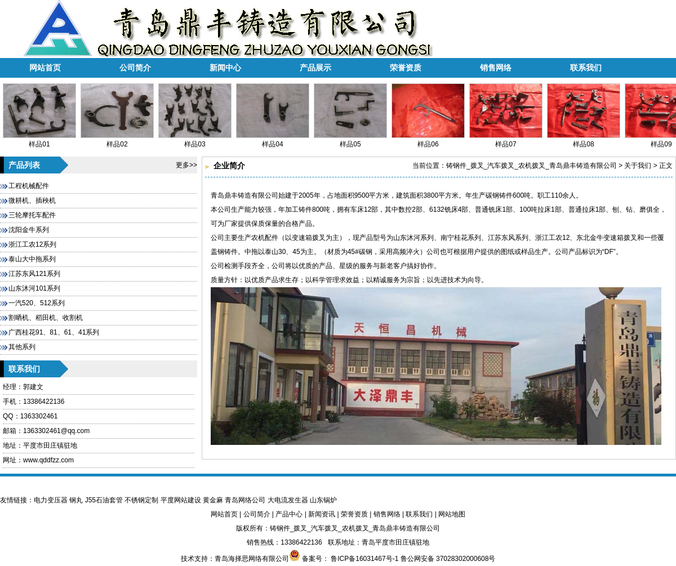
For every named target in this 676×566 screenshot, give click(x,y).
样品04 (272, 140)
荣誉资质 (405, 67)
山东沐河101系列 (34, 288)
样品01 (39, 140)
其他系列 (21, 347)
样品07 (505, 140)
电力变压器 (51, 500)
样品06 (428, 140)
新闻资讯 (321, 514)
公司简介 (135, 67)
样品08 (583, 140)
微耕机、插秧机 (32, 200)
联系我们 (586, 67)
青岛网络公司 (245, 500)
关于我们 (637, 166)
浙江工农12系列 (32, 244)
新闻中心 (225, 67)
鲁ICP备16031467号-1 (363, 559)
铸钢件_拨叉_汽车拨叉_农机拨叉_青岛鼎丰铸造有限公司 (531, 166)
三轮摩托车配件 (32, 215)
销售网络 (496, 67)
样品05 (350, 140)
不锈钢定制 (141, 500)
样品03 (195, 140)
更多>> (186, 165)
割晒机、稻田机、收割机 (45, 318)
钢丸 (76, 500)
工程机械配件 (28, 186)
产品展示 (315, 67)
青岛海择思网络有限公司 (252, 559)
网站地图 (451, 514)
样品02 (117, 140)
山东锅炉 (323, 500)
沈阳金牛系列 (28, 230)
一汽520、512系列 (36, 303)
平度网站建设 (181, 500)
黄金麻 (213, 500)
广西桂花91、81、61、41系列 (53, 332)
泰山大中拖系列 (32, 259)
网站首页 (45, 67)
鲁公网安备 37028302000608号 (448, 559)
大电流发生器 (288, 500)
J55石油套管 (104, 500)
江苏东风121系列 (34, 274)
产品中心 (289, 514)
